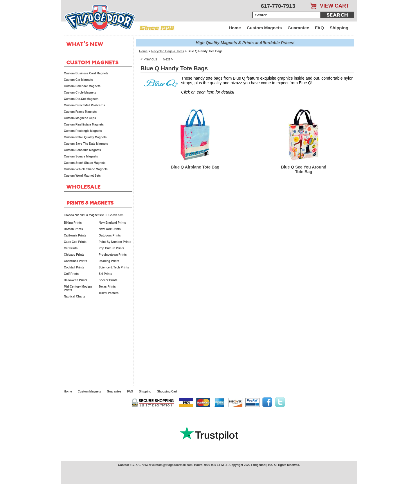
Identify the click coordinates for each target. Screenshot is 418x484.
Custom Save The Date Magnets (86, 143)
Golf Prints (71, 273)
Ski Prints (105, 273)
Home (235, 27)
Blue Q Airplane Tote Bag (195, 167)
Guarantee (298, 27)
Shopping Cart (167, 391)
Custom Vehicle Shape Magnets (86, 169)
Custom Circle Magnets (80, 92)
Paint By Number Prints (115, 241)
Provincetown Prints (113, 254)
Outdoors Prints (110, 235)
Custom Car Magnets (78, 79)
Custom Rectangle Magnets (83, 130)
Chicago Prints (74, 254)
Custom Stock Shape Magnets (84, 162)
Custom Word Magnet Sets (82, 175)
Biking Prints (73, 222)
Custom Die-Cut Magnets (81, 99)
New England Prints (112, 222)
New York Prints (110, 229)
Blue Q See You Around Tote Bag (303, 169)
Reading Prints (109, 261)
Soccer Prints (108, 280)
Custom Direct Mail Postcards (84, 105)
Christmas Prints (75, 261)
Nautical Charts (74, 296)
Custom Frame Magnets (80, 111)
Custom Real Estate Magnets (84, 124)
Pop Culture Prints (111, 248)
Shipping (339, 27)
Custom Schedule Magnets (82, 150)
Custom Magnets (264, 27)
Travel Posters (108, 293)
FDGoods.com (114, 215)
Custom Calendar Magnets (82, 86)
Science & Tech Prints (114, 267)
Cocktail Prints (74, 267)
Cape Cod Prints (75, 241)
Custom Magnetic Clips (80, 118)
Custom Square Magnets (81, 156)
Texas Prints (107, 286)
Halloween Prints (75, 280)
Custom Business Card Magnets (86, 73)
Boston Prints (73, 229)
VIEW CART (334, 6)
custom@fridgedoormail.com (172, 465)
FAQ (319, 27)
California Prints (75, 235)
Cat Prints (71, 248)
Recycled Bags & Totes (167, 51)
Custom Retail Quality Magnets (85, 137)
